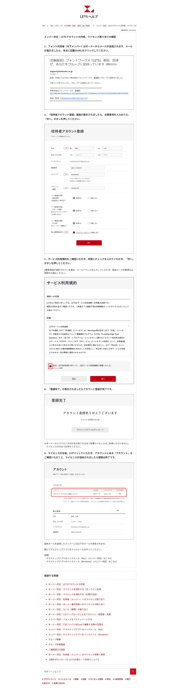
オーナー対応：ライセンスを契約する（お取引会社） (73, 594)
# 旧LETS (46, 683)
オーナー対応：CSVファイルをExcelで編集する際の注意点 (75, 624)
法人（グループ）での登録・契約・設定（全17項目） (70, 25)
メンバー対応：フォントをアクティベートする (70, 619)
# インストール (64, 679)
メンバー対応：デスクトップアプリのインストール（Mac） (76, 629)
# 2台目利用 (118, 679)
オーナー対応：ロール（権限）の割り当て (68, 609)
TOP (43, 25)
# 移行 (127, 679)
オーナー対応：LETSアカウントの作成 (66, 584)
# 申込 (108, 679)
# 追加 (83, 679)
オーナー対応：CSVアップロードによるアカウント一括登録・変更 (79, 614)
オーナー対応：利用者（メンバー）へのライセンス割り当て (76, 599)
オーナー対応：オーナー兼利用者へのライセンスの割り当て (76, 604)
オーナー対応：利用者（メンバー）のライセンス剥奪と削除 (76, 654)
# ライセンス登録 (96, 679)
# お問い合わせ (58, 683)
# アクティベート (49, 679)
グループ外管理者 (56, 644)
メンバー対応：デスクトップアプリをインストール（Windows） (79, 634)
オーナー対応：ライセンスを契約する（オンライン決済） (75, 589)
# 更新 (76, 679)
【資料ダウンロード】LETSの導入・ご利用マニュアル (73, 659)
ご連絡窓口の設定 (56, 649)
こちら (109, 558)
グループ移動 (54, 639)
